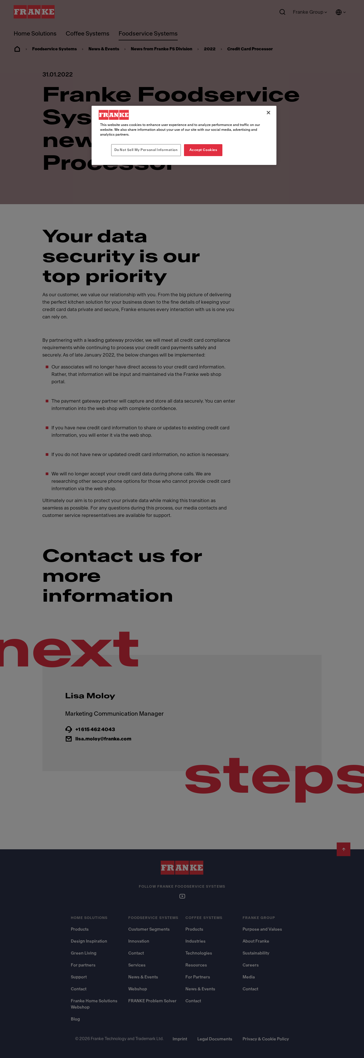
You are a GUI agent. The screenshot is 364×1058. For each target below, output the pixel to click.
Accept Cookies (203, 150)
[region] (184, 135)
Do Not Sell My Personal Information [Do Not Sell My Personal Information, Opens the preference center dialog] (146, 150)
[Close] (268, 112)
